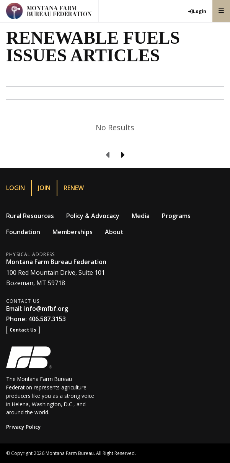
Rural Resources (30, 216)
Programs (176, 216)
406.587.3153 (47, 319)
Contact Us (23, 330)
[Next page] (122, 155)
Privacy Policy (23, 426)
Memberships (72, 232)
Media (141, 216)
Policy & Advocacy (92, 216)
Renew (74, 188)
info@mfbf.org (46, 308)
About (114, 232)
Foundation (23, 232)
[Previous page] (108, 155)
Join (44, 188)
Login (15, 188)
